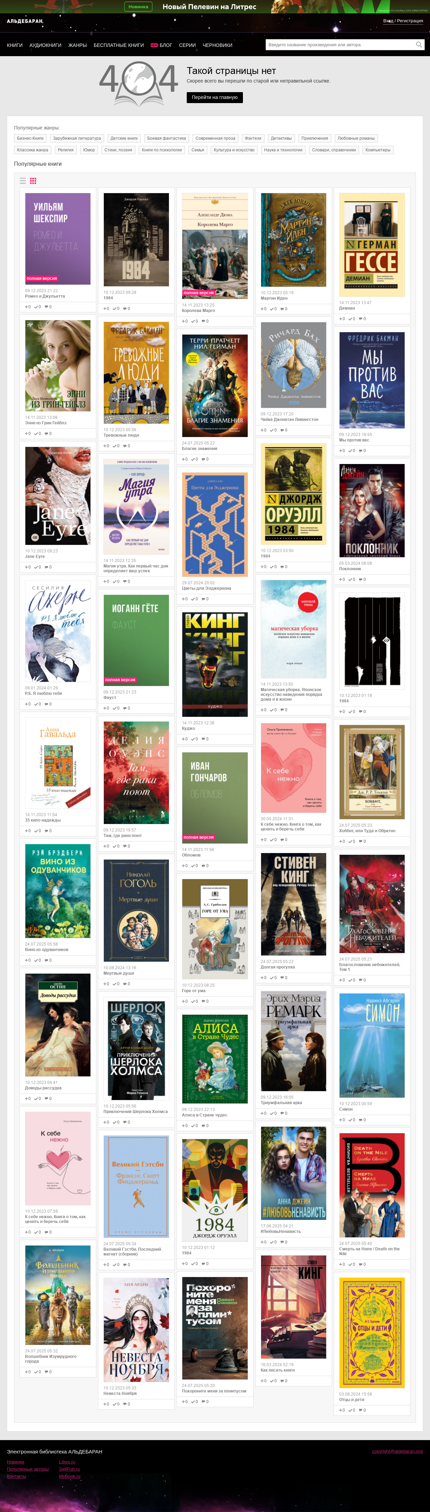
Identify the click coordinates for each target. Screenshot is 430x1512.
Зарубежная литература (77, 138)
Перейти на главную (215, 97)
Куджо (188, 728)
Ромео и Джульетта (45, 296)
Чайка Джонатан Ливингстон (289, 419)
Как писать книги (278, 1370)
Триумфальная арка (281, 1102)
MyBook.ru (70, 1476)
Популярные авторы (28, 1469)
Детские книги (124, 138)
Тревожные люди (121, 435)
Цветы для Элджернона (206, 588)
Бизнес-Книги (30, 138)
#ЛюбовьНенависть (281, 1231)
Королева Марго (198, 310)
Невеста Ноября (120, 1393)
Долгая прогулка (278, 967)
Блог (166, 45)
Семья (198, 150)
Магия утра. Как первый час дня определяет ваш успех (135, 568)
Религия (66, 150)
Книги (15, 45)
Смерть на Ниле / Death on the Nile (369, 1251)
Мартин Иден (274, 298)
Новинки (15, 1461)
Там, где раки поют (122, 835)
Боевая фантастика (166, 138)
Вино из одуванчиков (46, 949)
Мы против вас (354, 440)
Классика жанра (32, 150)
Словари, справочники (334, 150)
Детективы (281, 138)
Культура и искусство (234, 150)
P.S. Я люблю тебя (43, 693)
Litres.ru (67, 1461)
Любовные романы (356, 138)
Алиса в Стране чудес (205, 1115)
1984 (108, 298)
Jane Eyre (35, 556)
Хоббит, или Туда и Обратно (367, 830)
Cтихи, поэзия (118, 150)
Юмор (89, 150)
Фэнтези (253, 138)
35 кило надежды (43, 820)
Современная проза (215, 138)
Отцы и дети (351, 1399)
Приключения (315, 138)
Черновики (218, 45)
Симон (346, 1109)
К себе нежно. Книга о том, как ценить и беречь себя (55, 1219)
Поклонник (350, 568)
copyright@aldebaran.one (397, 1451)
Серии (187, 45)
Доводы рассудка (43, 1088)
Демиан (347, 308)
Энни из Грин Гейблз (45, 423)
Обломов (191, 855)
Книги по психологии (162, 150)
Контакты (16, 1476)
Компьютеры (378, 150)
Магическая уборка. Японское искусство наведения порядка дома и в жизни (291, 694)
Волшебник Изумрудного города (50, 1359)
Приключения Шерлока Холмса (135, 1111)
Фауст (109, 697)
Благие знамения (199, 448)
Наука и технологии (283, 150)
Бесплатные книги (119, 45)
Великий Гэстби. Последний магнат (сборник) (132, 1252)
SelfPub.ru (69, 1469)
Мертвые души (118, 973)
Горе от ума (194, 990)
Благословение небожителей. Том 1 (369, 967)
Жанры (77, 45)
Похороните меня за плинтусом (214, 1391)
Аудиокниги (45, 45)
